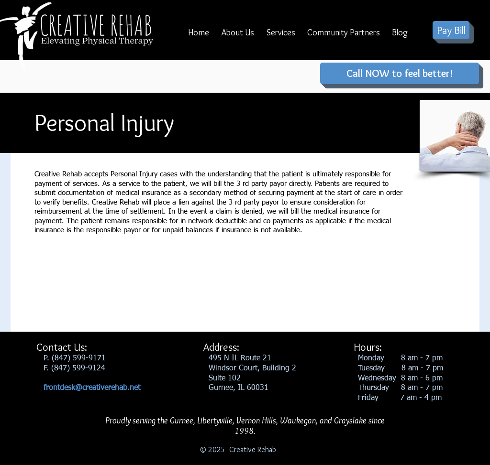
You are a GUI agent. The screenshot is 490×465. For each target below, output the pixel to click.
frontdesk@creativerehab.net (92, 388)
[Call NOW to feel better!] (399, 73)
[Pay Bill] (451, 30)
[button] (237, 36)
